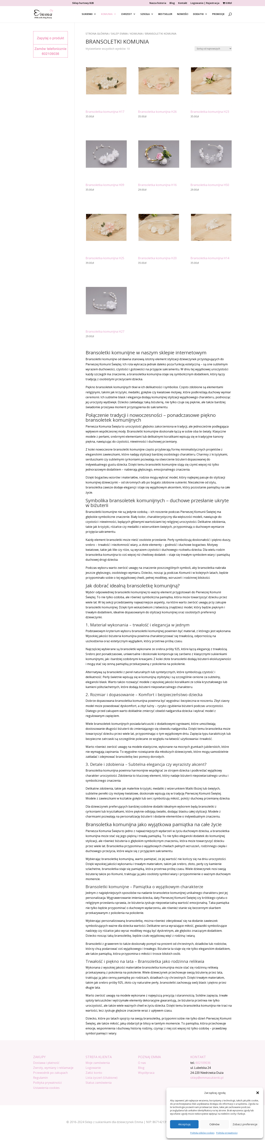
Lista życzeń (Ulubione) (101, 1078)
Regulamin (40, 1078)
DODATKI (198, 14)
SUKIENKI (87, 14)
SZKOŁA (145, 14)
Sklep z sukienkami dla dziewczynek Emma (114, 1122)
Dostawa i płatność (46, 1063)
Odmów (214, 1124)
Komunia (136, 33)
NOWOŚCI (182, 14)
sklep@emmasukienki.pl (206, 1078)
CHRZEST (126, 14)
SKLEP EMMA (119, 33)
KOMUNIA (107, 14)
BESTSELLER (165, 14)
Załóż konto (94, 1073)
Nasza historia (157, 3)
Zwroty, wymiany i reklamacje (53, 1068)
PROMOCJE (218, 14)
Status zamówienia (99, 1083)
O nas (142, 1063)
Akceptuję (184, 1124)
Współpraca (146, 1073)
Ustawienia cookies (46, 1088)
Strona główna (97, 33)
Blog (172, 3)
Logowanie (93, 1068)
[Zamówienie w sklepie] (213, 48)
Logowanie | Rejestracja (204, 3)
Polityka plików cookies (202, 1132)
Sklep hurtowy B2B (83, 3)
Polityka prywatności (227, 1132)
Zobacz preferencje (245, 1124)
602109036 (203, 1063)
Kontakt (182, 3)
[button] (257, 1093)
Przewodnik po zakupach (50, 1073)
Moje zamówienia (98, 1063)
